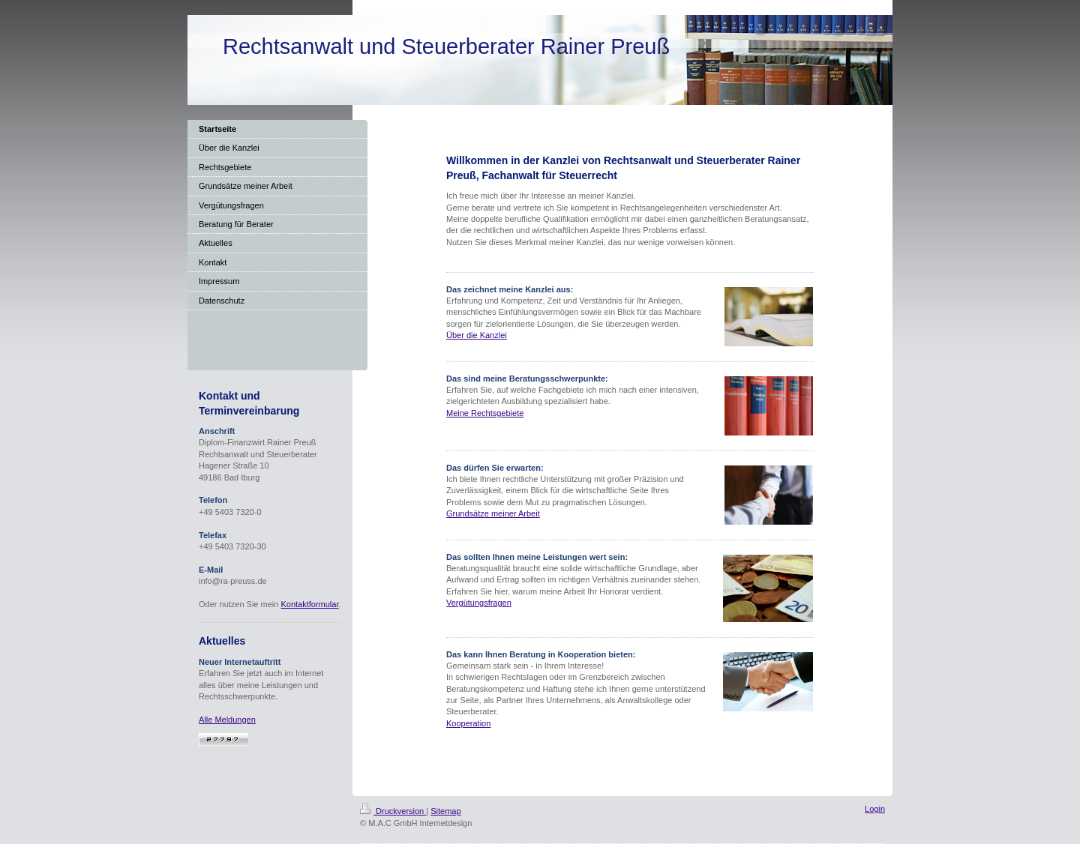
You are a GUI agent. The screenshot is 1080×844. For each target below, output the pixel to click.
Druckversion (393, 811)
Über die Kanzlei (476, 335)
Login (875, 808)
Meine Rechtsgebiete (485, 413)
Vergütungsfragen (479, 602)
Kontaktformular (309, 604)
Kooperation (468, 723)
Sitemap (445, 811)
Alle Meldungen (227, 719)
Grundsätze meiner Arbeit (493, 513)
